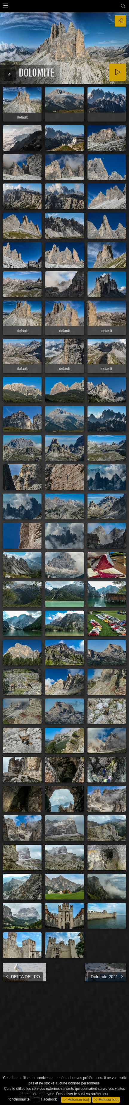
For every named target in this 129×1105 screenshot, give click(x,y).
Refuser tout (108, 1099)
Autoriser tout (78, 1099)
